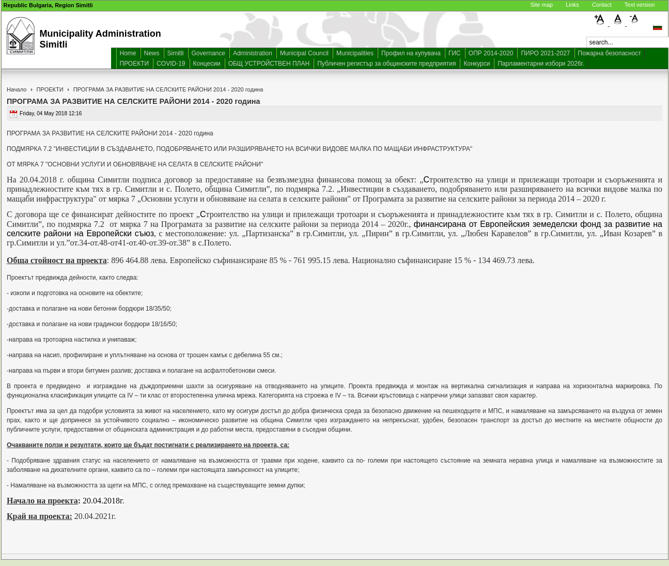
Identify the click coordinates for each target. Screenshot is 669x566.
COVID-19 (171, 63)
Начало (16, 89)
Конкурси (476, 63)
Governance (208, 53)
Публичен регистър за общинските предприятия (386, 63)
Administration (252, 53)
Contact (602, 5)
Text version (640, 5)
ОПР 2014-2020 (491, 53)
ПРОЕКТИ (134, 63)
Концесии (207, 63)
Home (128, 53)
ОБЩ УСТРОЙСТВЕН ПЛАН (269, 63)
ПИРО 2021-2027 (545, 53)
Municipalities (355, 53)
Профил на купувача (411, 53)
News (152, 53)
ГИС (454, 53)
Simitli (175, 53)
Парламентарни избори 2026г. (540, 63)
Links (572, 5)
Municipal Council (304, 53)
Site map (542, 5)
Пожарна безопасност (609, 53)
